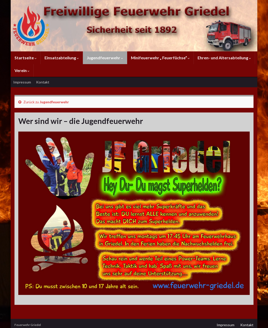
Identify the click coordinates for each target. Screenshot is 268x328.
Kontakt (42, 82)
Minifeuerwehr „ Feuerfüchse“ (160, 57)
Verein (21, 70)
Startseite (25, 57)
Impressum (22, 82)
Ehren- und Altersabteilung (224, 57)
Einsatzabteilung (61, 57)
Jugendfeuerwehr (105, 57)
